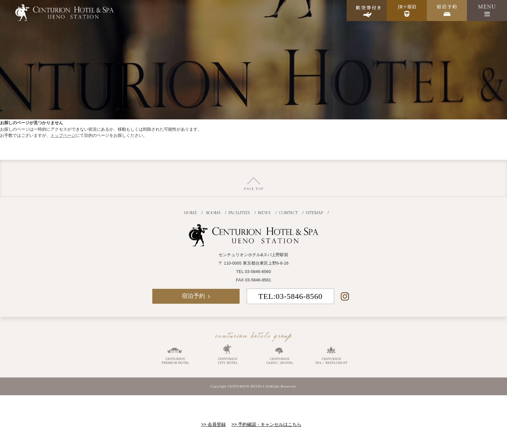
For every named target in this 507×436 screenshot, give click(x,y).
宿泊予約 (447, 10)
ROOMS (213, 213)
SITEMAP (314, 213)
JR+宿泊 (407, 10)
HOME (190, 213)
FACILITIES (239, 213)
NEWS (264, 213)
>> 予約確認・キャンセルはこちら (266, 424)
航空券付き (367, 10)
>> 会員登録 (213, 424)
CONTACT (288, 213)
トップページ (63, 135)
